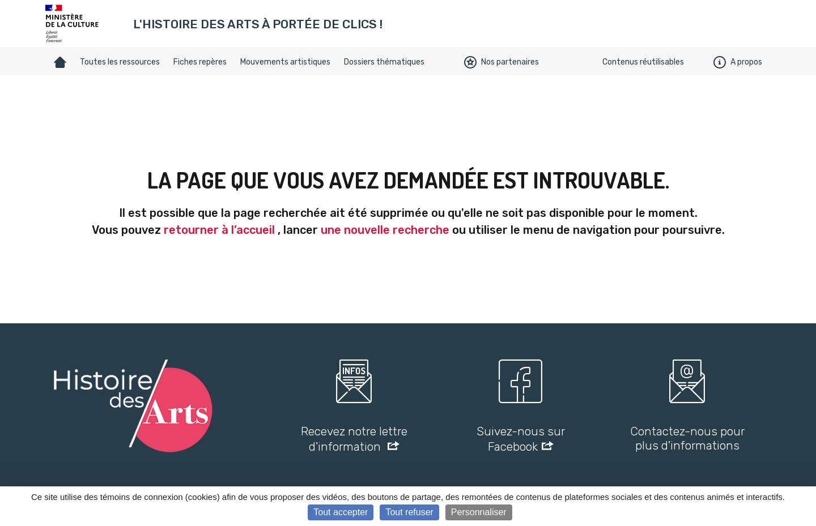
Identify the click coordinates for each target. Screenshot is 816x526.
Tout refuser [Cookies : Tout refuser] (409, 512)
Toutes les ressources (120, 62)
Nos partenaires (501, 62)
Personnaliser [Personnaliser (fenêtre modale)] (479, 512)
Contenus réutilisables (643, 62)
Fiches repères (200, 62)
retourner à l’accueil (219, 230)
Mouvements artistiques (285, 62)
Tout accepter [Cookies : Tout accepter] (340, 512)
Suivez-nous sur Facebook (521, 439)
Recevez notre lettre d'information (354, 439)
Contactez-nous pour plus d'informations (687, 438)
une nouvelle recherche (385, 230)
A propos (737, 62)
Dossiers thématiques (384, 62)
